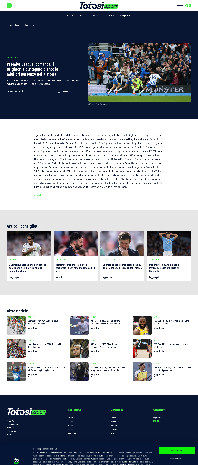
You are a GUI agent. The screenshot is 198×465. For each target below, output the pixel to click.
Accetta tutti (176, 429)
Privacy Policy (11, 421)
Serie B (113, 421)
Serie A (113, 418)
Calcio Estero (28, 25)
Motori (109, 15)
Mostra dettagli (40, 460)
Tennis (82, 15)
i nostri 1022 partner (48, 432)
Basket (96, 15)
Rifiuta (177, 446)
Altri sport (123, 15)
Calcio (70, 15)
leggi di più (14, 277)
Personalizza (177, 438)
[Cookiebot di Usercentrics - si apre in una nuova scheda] (16, 460)
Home (9, 25)
